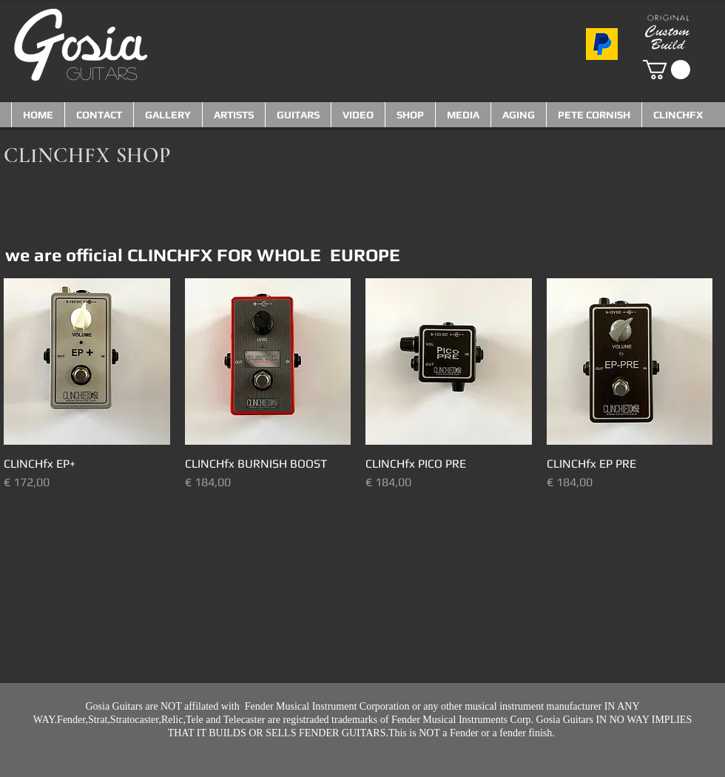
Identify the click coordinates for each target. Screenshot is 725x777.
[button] (666, 69)
